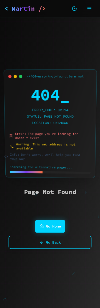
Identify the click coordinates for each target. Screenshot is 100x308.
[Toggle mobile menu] (89, 8)
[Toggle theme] (74, 8)
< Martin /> (25, 8)
